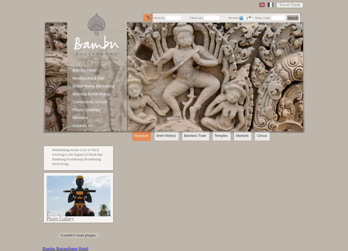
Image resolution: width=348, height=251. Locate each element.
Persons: (234, 17)
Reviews (80, 117)
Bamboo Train (195, 136)
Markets (242, 136)
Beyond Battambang (91, 93)
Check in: (158, 17)
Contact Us (83, 125)
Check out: (196, 17)
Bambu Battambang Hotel (65, 248)
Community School (90, 101)
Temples (221, 136)
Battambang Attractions (94, 86)
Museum (141, 136)
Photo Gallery (60, 219)
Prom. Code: (263, 17)
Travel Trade (289, 4)
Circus (262, 136)
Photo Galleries (87, 109)
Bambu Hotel (84, 70)
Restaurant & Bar (88, 78)
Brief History (166, 136)
